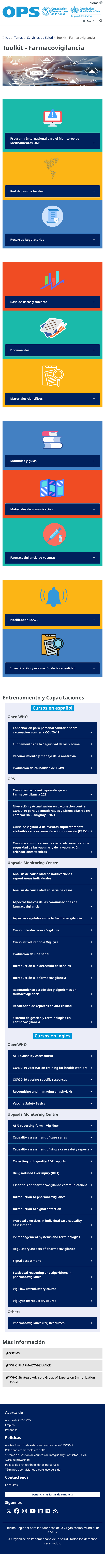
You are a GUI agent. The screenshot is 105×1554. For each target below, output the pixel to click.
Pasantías (11, 1430)
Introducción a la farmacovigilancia (39, 978)
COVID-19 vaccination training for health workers (50, 1068)
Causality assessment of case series (40, 1137)
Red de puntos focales (26, 191)
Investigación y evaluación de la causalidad (42, 668)
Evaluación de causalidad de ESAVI (38, 768)
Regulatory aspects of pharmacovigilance (44, 1249)
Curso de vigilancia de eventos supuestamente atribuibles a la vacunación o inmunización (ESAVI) (50, 829)
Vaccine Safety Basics (29, 1103)
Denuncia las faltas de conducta (52, 1494)
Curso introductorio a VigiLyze (35, 942)
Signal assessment (27, 1261)
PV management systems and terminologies (46, 1237)
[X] (8, 1512)
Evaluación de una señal (31, 954)
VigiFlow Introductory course (34, 1289)
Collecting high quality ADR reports (39, 1161)
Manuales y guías (23, 461)
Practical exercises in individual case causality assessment (47, 1223)
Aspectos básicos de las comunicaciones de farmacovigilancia (45, 904)
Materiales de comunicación (31, 509)
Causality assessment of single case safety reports (51, 1149)
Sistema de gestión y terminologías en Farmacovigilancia (42, 1020)
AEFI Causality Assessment (33, 1056)
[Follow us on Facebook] (16, 1512)
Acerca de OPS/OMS (18, 1420)
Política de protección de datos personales (32, 1465)
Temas (18, 37)
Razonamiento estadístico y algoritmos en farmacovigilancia (45, 992)
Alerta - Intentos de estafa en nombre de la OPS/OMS (39, 1445)
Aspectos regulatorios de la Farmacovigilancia (47, 918)
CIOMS (15, 1353)
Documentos (19, 350)
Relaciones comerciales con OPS (25, 1450)
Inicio (6, 37)
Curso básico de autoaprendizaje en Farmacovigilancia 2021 (40, 792)
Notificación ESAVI (24, 620)
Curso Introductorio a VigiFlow (36, 930)
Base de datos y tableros (28, 302)
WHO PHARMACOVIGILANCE (30, 1365)
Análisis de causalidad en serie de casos (42, 890)
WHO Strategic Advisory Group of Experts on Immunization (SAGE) (52, 1379)
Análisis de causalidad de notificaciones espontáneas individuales (42, 876)
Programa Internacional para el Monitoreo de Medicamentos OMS (44, 140)
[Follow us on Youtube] (32, 1512)
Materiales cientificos (26, 398)
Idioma (95, 3)
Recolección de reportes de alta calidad (42, 1006)
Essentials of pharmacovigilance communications (50, 1185)
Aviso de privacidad (17, 1460)
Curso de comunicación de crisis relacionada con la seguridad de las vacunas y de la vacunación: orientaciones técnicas (51, 847)
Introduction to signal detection (37, 1209)
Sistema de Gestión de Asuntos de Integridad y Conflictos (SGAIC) (46, 1455)
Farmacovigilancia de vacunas (32, 557)
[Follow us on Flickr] (48, 1512)
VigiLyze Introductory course (34, 1301)
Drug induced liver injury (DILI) (36, 1173)
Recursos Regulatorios (27, 240)
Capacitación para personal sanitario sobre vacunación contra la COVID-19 (45, 730)
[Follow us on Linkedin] (40, 1512)
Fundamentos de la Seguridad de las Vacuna (46, 744)
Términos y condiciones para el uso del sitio (33, 1469)
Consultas (11, 1485)
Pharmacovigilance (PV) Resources (39, 1323)
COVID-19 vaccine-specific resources (40, 1079)
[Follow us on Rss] (55, 1512)
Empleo (10, 1425)
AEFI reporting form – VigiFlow (35, 1126)
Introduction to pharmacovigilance (39, 1197)
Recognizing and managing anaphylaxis (43, 1091)
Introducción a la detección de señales (42, 966)
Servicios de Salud (40, 37)
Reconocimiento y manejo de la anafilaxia (44, 756)
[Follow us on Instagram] (24, 1512)
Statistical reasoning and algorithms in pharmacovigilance (42, 1275)
